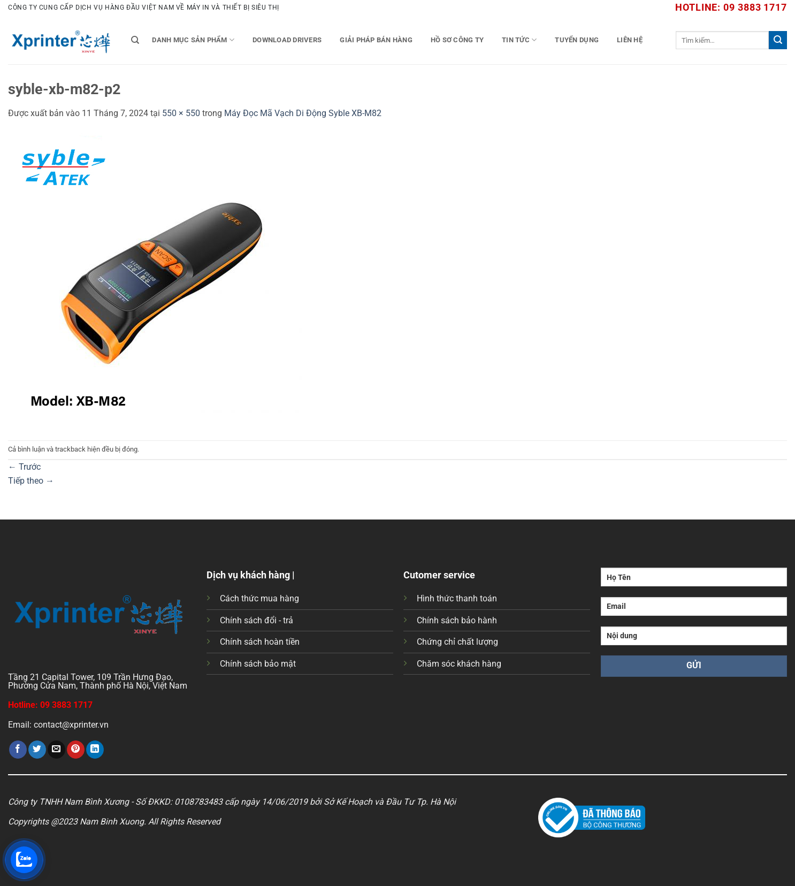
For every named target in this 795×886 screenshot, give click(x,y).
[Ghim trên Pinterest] (76, 749)
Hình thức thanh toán (457, 598)
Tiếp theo (31, 481)
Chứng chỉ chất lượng (457, 642)
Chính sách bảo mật (258, 664)
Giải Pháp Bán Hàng (376, 40)
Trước (24, 467)
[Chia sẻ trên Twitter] (37, 749)
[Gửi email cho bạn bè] (56, 749)
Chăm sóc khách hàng (459, 664)
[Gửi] (778, 40)
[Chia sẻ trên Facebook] (18, 749)
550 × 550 (181, 113)
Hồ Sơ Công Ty (457, 40)
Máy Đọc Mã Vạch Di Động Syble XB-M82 (302, 113)
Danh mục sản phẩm (193, 40)
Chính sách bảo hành (457, 620)
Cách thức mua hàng (259, 598)
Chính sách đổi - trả (256, 620)
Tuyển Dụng (577, 40)
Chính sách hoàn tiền (260, 642)
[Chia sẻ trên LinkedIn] (95, 749)
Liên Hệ (630, 40)
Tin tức (519, 40)
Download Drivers (287, 40)
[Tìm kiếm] (135, 40)
